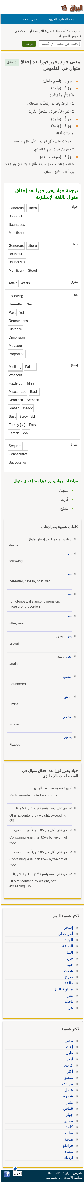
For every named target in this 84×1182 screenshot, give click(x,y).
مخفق (67, 676)
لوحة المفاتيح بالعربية (61, 19)
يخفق (67, 737)
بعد (69, 554)
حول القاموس (27, 19)
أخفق (67, 697)
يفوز (68, 636)
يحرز (67, 656)
